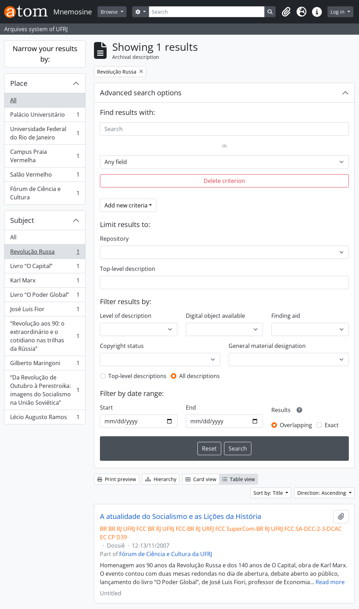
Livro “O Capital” (45, 267)
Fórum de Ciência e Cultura (45, 193)
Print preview (116, 479)
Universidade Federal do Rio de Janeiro (45, 133)
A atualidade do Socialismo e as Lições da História (180, 516)
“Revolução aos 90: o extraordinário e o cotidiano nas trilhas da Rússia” (45, 336)
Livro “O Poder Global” (45, 296)
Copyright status (122, 346)
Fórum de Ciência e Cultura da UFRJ (165, 554)
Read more (330, 582)
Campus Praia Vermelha (45, 156)
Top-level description (127, 269)
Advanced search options (141, 92)
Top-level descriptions (137, 376)
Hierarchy (160, 479)
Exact (332, 425)
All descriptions (199, 376)
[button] (286, 12)
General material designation (267, 346)
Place (18, 83)
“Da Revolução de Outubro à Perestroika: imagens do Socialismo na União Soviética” (45, 390)
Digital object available (215, 316)
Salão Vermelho (45, 176)
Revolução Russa (45, 253)
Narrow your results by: (45, 54)
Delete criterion (224, 181)
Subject (22, 220)
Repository (114, 238)
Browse (110, 11)
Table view (238, 479)
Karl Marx (45, 282)
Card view (200, 479)
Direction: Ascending (322, 493)
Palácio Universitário (45, 116)
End (191, 407)
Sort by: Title (268, 493)
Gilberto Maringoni (45, 364)
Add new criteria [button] (126, 205)
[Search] (207, 11)
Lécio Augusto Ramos (45, 418)
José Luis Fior (45, 310)
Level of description (125, 316)
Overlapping (296, 425)
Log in (338, 11)
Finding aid (285, 316)
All (13, 100)
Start (106, 407)
